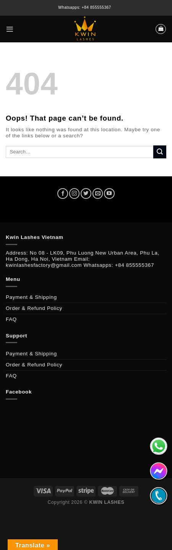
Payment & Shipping (31, 297)
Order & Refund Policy (34, 308)
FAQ (11, 319)
